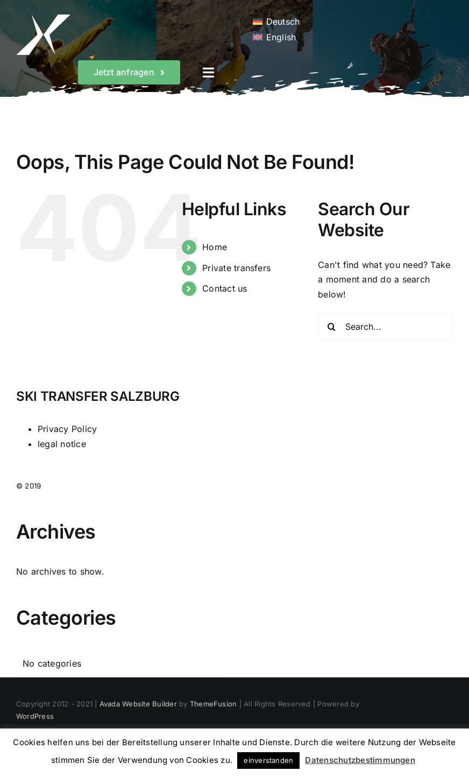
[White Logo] (43, 18)
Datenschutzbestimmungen (360, 760)
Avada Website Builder (138, 703)
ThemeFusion (213, 703)
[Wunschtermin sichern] (129, 72)
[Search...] (385, 326)
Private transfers (236, 268)
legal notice (62, 443)
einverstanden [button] (268, 760)
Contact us (224, 288)
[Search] (331, 326)
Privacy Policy (67, 428)
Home (214, 247)
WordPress (35, 716)
